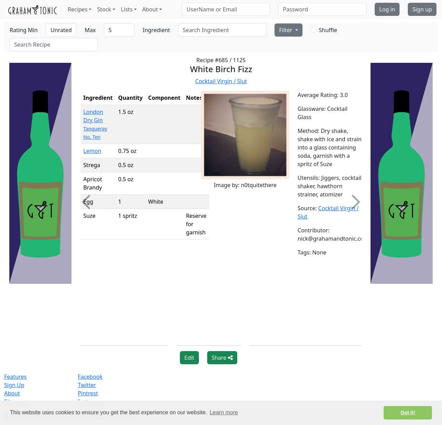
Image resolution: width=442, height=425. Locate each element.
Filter (286, 30)
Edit (189, 357)
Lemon (92, 151)
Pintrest (88, 393)
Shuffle (328, 30)
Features (15, 376)
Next (352, 202)
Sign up (422, 9)
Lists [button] (127, 9)
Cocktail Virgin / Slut (221, 81)
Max (90, 30)
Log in (387, 9)
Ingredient (156, 30)
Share (222, 357)
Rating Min (24, 30)
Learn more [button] (224, 412)
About (12, 393)
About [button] (150, 9)
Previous (89, 202)
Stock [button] (104, 9)
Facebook (90, 376)
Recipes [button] (77, 9)
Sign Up (14, 385)
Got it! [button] (408, 412)
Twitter (87, 385)
